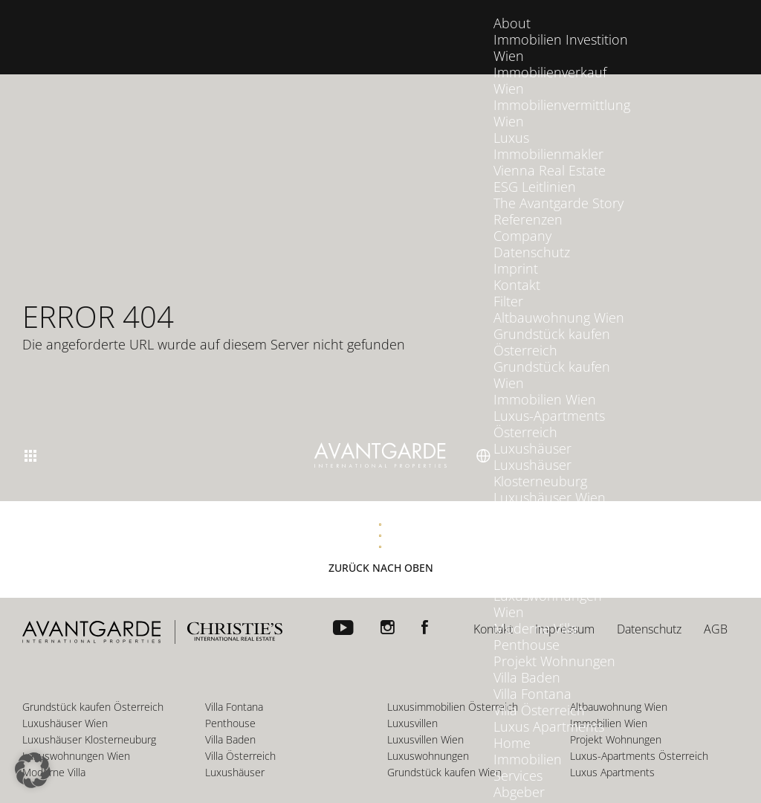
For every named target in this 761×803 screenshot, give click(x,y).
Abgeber (519, 777)
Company (522, 221)
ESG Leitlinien (534, 172)
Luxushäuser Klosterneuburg (540, 458)
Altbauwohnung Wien (558, 303)
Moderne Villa (535, 613)
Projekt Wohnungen (554, 646)
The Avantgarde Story (558, 188)
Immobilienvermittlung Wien (561, 98)
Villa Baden (526, 662)
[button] (32, 770)
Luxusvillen (526, 532)
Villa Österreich (539, 695)
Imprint (515, 253)
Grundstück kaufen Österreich (551, 327)
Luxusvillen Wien (543, 548)
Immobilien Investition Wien (560, 33)
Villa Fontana (532, 679)
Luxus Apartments (548, 711)
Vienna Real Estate (549, 155)
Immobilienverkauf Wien (549, 65)
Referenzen (528, 204)
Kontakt (516, 270)
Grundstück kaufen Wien (551, 360)
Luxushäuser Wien (549, 482)
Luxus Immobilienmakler (548, 131)
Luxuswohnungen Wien (547, 589)
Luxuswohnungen (547, 564)
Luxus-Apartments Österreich (549, 409)
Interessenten (535, 793)
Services (518, 761)
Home (512, 728)
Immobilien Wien (544, 384)
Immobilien (527, 744)
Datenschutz (531, 237)
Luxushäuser (532, 433)
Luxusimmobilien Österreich (545, 507)
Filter (508, 286)
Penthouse (526, 630)
